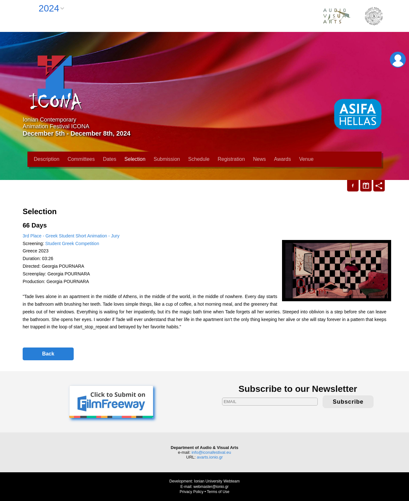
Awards (282, 159)
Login (398, 60)
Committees (81, 159)
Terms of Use (218, 492)
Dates (109, 159)
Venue (306, 159)
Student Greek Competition (72, 243)
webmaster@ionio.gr (210, 486)
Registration (231, 159)
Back (48, 353)
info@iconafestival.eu (211, 452)
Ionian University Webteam (217, 481)
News (259, 159)
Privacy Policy (192, 492)
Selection (134, 159)
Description (46, 159)
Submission (167, 159)
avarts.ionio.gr (210, 457)
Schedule (199, 159)
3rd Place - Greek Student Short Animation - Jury (71, 235)
